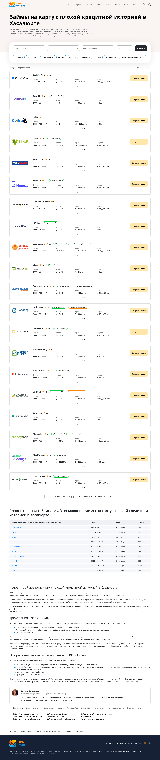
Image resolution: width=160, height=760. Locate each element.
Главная (12, 731)
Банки (126, 4)
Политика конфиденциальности (21, 753)
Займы (99, 4)
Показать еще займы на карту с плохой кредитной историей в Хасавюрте (80, 496)
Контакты (132, 743)
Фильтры (124, 48)
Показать (141, 48)
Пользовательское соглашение (46, 753)
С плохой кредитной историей (133, 57)
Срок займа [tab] (99, 708)
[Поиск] (149, 4)
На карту (73, 57)
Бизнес (118, 4)
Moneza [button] (15, 551)
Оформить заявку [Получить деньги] (139, 78)
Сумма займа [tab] (86, 708)
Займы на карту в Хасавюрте (58, 716)
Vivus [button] (14, 570)
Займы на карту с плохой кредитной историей (53, 731)
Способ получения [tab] (33, 708)
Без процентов (33, 57)
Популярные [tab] (18, 708)
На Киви (62, 57)
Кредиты (79, 4)
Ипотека (90, 4)
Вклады (109, 4)
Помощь (136, 4)
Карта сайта (121, 743)
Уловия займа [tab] (72, 708)
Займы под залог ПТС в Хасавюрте (61, 719)
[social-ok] (145, 743)
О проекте (109, 743)
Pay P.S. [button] (14, 561)
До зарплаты (49, 57)
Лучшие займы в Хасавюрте (92, 719)
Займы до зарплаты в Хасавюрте (26, 719)
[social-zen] (149, 743)
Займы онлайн (25, 731)
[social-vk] (140, 743)
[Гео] (144, 4)
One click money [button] (18, 556)
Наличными (86, 57)
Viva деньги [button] (16, 566)
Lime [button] (13, 542)
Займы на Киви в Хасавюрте (58, 714)
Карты (70, 4)
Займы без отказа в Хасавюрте (25, 714)
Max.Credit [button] (16, 547)
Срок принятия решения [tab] (54, 708)
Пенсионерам (111, 57)
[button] (80, 86)
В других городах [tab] (134, 708)
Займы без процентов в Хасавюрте (27, 716)
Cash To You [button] (16, 527)
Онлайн (99, 57)
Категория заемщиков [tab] (115, 708)
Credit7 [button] (14, 532)
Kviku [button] (14, 537)
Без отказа (19, 57)
